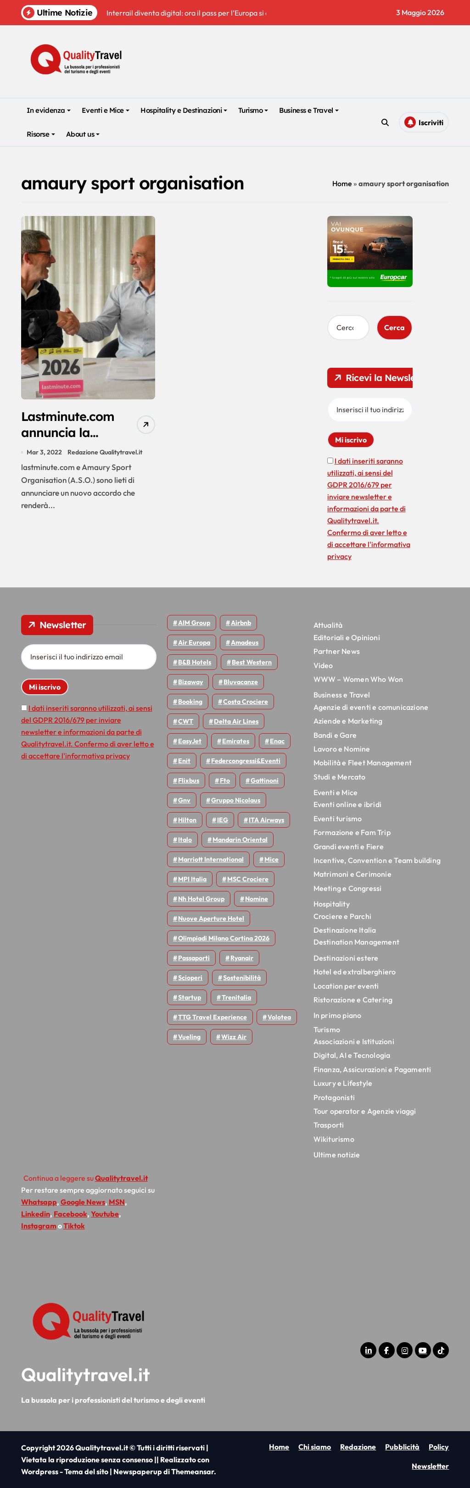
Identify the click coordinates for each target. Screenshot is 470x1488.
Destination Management (356, 941)
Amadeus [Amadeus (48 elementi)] (244, 642)
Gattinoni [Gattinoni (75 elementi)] (265, 780)
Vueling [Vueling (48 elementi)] (189, 1037)
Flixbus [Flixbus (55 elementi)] (188, 780)
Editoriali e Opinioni (346, 637)
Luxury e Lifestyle (343, 1083)
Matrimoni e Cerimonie (352, 874)
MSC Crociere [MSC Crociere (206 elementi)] (248, 879)
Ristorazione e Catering (353, 999)
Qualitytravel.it (85, 1374)
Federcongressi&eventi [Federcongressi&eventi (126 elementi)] (245, 761)
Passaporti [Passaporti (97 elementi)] (194, 958)
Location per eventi (346, 985)
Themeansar (192, 1471)
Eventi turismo (337, 818)
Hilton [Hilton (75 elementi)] (187, 820)
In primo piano (337, 1015)
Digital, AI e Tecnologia (352, 1055)
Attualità (328, 625)
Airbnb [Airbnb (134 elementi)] (241, 623)
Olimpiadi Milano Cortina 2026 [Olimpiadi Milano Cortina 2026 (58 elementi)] (223, 938)
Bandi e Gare (335, 735)
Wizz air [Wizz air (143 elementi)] (233, 1037)
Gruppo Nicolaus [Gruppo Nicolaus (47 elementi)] (235, 800)
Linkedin (35, 1213)
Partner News (336, 651)
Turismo (253, 110)
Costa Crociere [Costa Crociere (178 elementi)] (245, 701)
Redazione (358, 1446)
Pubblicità (402, 1446)
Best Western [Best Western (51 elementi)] (252, 662)
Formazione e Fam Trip (352, 832)
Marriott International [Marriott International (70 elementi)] (211, 859)
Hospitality (331, 903)
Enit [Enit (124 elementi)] (184, 761)
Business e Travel (308, 110)
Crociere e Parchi (342, 916)
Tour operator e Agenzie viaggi (364, 1111)
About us (83, 134)
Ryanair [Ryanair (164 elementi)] (241, 958)
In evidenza (49, 110)
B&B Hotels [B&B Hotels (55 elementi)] (194, 662)
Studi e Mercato (339, 776)
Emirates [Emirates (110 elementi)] (235, 741)
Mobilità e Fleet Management (362, 762)
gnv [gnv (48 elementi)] (184, 800)
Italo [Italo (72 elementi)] (185, 839)
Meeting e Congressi (347, 888)
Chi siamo (314, 1446)
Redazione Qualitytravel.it (104, 452)
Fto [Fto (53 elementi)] (225, 780)
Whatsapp (39, 1201)
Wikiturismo (333, 1139)
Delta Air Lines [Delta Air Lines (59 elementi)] (236, 721)
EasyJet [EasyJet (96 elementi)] (189, 741)
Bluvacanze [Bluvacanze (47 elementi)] (241, 682)
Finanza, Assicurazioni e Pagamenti (372, 1069)
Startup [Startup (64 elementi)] (189, 997)
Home (342, 183)
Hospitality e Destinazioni (183, 110)
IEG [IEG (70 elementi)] (222, 820)
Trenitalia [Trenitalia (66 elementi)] (236, 997)
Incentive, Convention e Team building (377, 860)
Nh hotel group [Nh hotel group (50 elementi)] (201, 899)
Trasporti (328, 1124)
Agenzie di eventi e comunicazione (371, 707)
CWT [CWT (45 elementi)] (185, 721)
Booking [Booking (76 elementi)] (190, 701)
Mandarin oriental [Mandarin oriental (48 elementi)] (240, 839)
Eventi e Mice (105, 110)
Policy (439, 1446)
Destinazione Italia (344, 930)
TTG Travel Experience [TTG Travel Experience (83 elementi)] (212, 1017)
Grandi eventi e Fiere (348, 846)
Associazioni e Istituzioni (353, 1041)
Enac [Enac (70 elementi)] (277, 741)
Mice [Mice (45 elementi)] (271, 859)
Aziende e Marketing (348, 720)
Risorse (41, 134)
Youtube (105, 1213)
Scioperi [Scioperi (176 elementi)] (190, 978)
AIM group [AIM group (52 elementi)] (194, 623)
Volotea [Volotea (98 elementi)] (279, 1017)
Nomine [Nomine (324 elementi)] (256, 899)
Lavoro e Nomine (341, 748)
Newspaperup (137, 1471)
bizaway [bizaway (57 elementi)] (190, 682)
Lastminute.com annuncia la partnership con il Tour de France (72, 440)
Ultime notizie (336, 1154)
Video (323, 665)
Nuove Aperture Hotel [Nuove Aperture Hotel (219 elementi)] (211, 918)
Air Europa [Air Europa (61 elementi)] (194, 642)
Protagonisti (334, 1097)
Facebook (70, 1213)
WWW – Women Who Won (358, 679)
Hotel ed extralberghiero (354, 971)
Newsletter (430, 1466)
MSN (117, 1201)
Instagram (38, 1225)
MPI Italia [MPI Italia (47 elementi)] (192, 879)
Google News (83, 1201)
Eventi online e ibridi (347, 804)
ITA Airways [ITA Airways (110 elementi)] (266, 820)
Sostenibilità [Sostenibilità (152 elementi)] (242, 978)
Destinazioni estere (346, 957)
